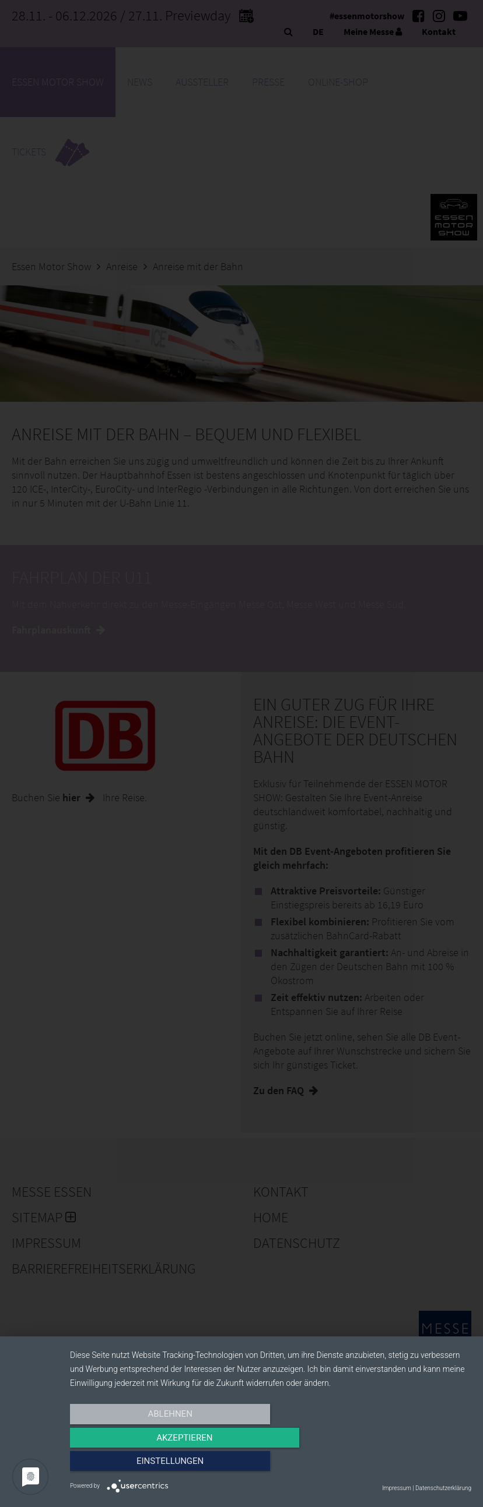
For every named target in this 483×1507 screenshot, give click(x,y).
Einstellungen (410, 1464)
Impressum (396, 1488)
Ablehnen (130, 1464)
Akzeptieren (271, 1464)
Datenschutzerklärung (443, 1488)
